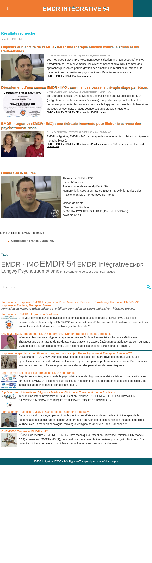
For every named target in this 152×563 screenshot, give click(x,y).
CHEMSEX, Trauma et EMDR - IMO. (24, 431)
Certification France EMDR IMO (31, 240)
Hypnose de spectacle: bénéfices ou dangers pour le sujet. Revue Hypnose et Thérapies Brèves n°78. (64, 353)
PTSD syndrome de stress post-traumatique (86, 271)
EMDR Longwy (97, 111)
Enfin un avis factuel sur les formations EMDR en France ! (36, 372)
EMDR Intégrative (79, 111)
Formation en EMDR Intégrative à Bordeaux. (28, 314)
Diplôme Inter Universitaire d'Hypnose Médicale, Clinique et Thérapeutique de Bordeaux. (55, 392)
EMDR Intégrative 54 (76, 8)
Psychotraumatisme (80, 75)
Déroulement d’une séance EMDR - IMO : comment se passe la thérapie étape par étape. (75, 87)
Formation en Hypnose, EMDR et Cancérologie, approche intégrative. (44, 411)
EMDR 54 (65, 75)
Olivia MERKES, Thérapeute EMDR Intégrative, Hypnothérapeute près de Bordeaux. (53, 333)
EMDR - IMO (53, 75)
